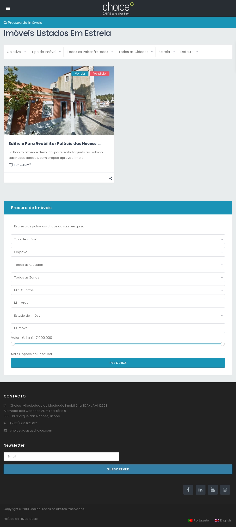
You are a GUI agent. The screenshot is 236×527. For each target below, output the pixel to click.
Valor (15, 337)
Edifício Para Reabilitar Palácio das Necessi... (54, 143)
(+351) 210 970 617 (23, 423)
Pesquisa (118, 363)
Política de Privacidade (20, 519)
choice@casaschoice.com (31, 430)
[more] (79, 158)
